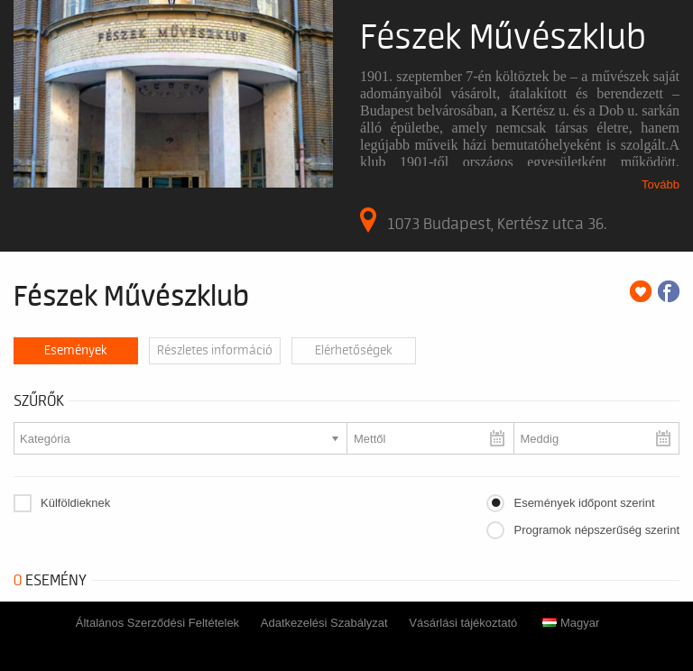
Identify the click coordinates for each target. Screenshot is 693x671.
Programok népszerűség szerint (596, 530)
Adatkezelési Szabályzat (324, 623)
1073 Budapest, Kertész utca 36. (483, 220)
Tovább (660, 184)
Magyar (570, 623)
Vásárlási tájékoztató (463, 623)
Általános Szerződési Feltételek (157, 623)
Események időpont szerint (583, 503)
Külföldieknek (75, 503)
